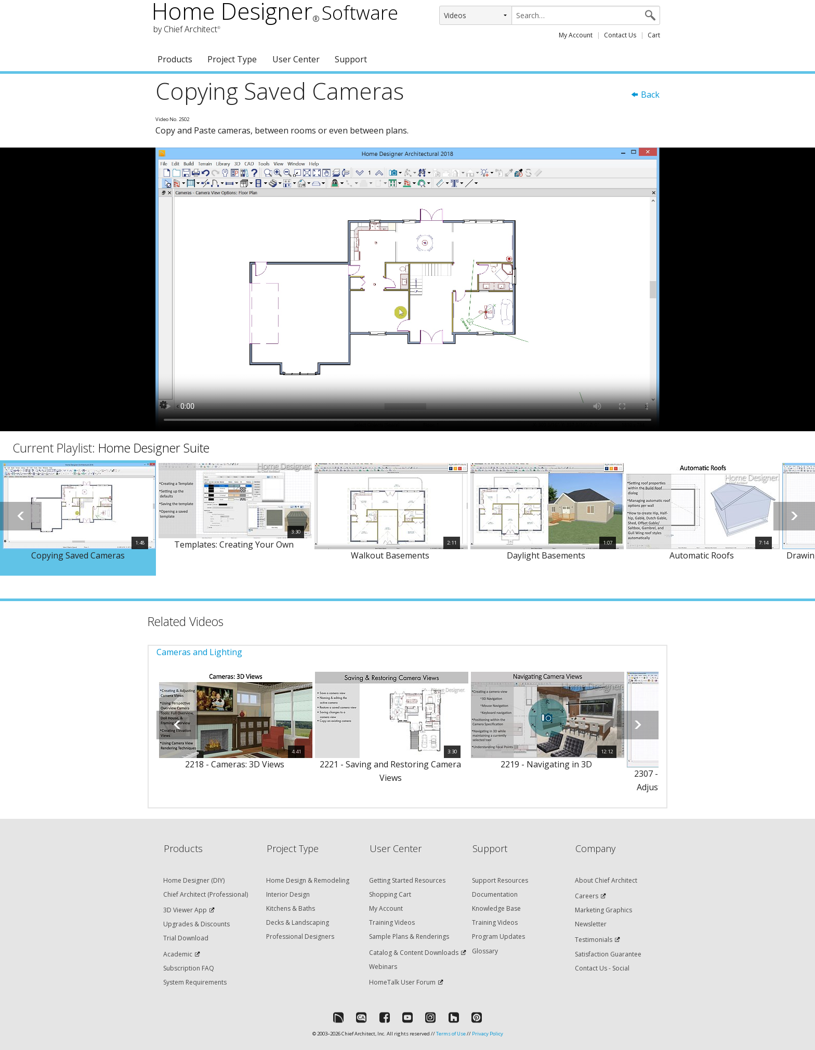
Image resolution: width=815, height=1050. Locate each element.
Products (174, 59)
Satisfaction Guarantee (608, 954)
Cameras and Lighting (199, 652)
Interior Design (288, 894)
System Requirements (195, 982)
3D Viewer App (185, 910)
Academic (177, 954)
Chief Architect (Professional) (205, 894)
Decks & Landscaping (297, 922)
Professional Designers (300, 936)
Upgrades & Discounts (196, 924)
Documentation (495, 894)
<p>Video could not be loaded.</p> (407, 289)
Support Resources (500, 880)
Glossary (485, 951)
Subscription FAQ (188, 968)
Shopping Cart (390, 894)
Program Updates (498, 936)
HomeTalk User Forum (402, 982)
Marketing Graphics (603, 910)
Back (645, 94)
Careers (586, 896)
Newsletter (591, 924)
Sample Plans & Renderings (409, 936)
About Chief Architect (606, 880)
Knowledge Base (496, 908)
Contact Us (620, 35)
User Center (296, 59)
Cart (654, 35)
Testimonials (593, 939)
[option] (78, 518)
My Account (576, 35)
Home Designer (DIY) (194, 880)
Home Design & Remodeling (307, 880)
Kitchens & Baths (290, 908)
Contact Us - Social (602, 968)
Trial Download (185, 938)
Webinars (383, 966)
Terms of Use (451, 1033)
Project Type (232, 59)
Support (351, 59)
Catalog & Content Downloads (413, 952)
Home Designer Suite (153, 448)
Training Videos (392, 922)
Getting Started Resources (407, 880)
